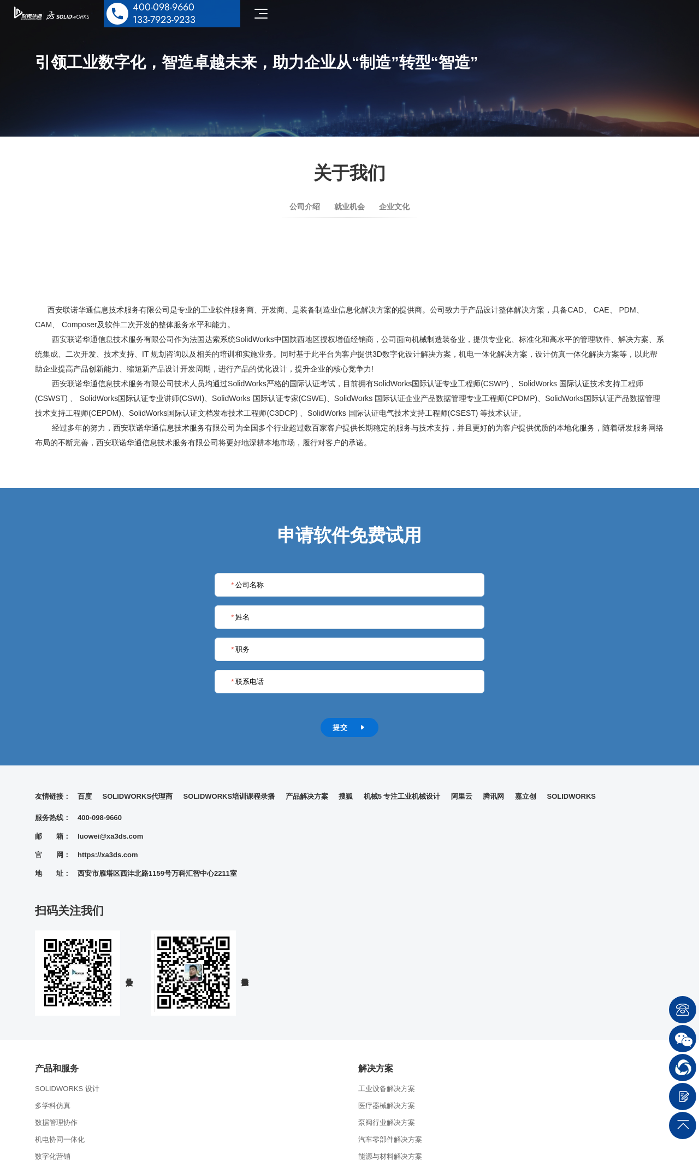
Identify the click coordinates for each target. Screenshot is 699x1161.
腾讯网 (493, 796)
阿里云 (461, 796)
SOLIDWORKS (571, 796)
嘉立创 (525, 796)
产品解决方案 (307, 796)
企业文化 (394, 206)
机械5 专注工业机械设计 (402, 796)
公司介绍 (304, 206)
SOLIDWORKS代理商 (138, 796)
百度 (85, 796)
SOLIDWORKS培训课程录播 (229, 796)
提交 (349, 727)
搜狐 (346, 796)
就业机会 (349, 206)
